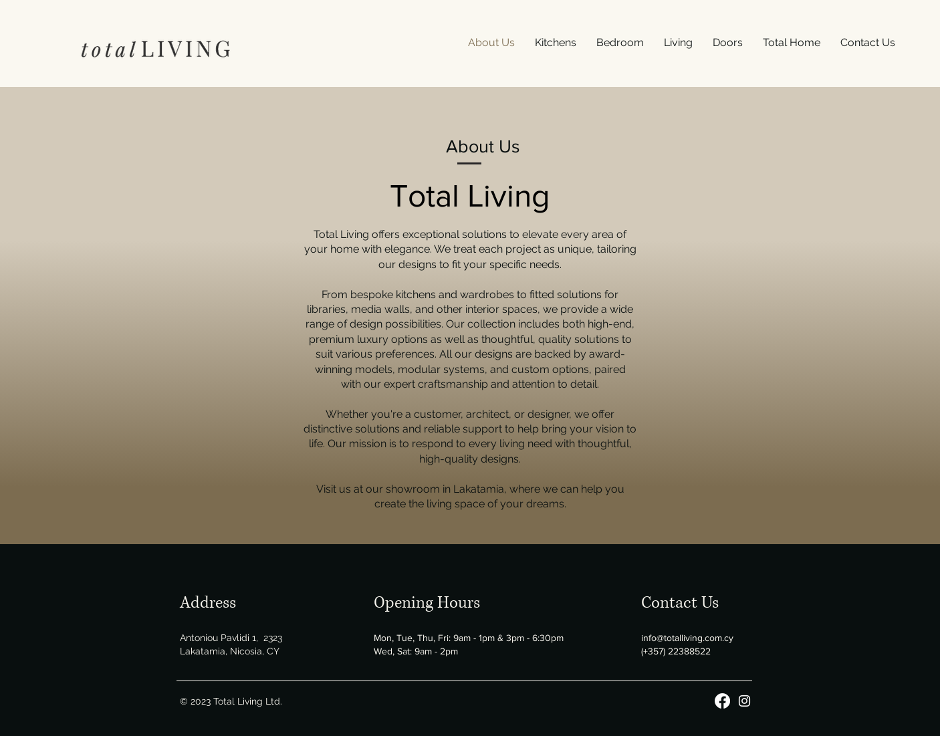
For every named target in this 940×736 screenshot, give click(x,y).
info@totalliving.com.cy (687, 637)
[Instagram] (744, 701)
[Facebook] (722, 701)
